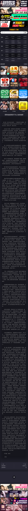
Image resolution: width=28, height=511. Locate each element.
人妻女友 (19, 54)
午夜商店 (12, 58)
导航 (2, 59)
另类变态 (25, 47)
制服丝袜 (6, 47)
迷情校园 (6, 56)
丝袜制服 (12, 42)
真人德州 (12, 36)
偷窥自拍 (6, 49)
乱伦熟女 (19, 47)
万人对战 (19, 36)
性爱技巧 (25, 56)
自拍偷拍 (12, 41)
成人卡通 (19, 45)
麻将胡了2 (7, 38)
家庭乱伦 (12, 54)
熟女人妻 (6, 42)
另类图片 (25, 51)
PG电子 (7, 36)
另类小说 (12, 56)
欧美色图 (19, 49)
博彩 (2, 37)
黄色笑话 (19, 56)
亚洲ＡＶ (6, 41)
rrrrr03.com (14, 30)
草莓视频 (19, 58)
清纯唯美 (12, 51)
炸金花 (13, 38)
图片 (2, 50)
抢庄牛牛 (25, 38)
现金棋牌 (19, 38)
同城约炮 (6, 58)
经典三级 (12, 47)
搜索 (25, 32)
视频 (2, 41)
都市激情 (6, 54)
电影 (2, 46)
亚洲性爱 (6, 45)
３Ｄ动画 (25, 41)
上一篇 (4, 466)
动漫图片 (25, 49)
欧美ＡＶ (19, 41)
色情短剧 (12, 60)
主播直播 (19, 42)
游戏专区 (25, 36)
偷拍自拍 (12, 45)
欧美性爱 (25, 45)
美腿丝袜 (6, 51)
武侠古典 (25, 54)
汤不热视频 (25, 58)
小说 (2, 55)
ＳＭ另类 (25, 42)
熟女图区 (19, 51)
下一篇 (24, 466)
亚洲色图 (12, 49)
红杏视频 (6, 60)
